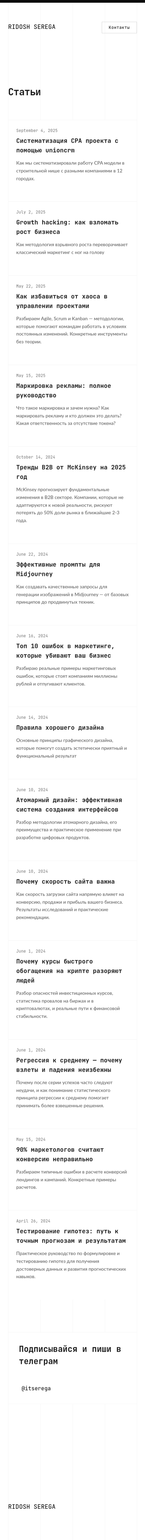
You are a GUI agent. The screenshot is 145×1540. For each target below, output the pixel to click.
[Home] (31, 27)
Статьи (24, 93)
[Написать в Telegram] (72, 1369)
